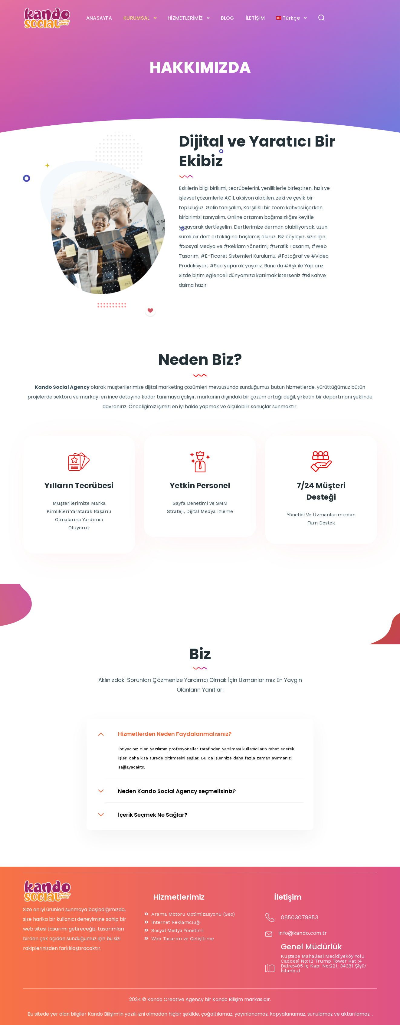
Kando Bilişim (227, 999)
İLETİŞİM (255, 18)
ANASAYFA (99, 18)
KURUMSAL (136, 18)
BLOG (227, 18)
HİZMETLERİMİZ (185, 18)
